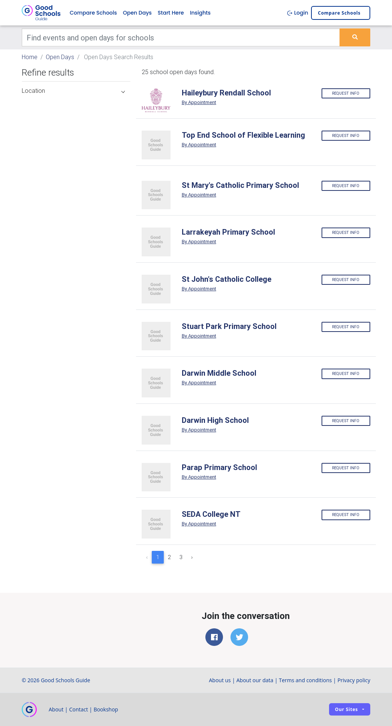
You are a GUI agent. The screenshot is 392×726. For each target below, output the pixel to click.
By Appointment (199, 102)
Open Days (137, 12)
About (56, 709)
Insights (200, 12)
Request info (345, 93)
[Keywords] (181, 37)
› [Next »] (192, 557)
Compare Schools (93, 12)
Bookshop (106, 709)
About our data (255, 680)
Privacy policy (353, 680)
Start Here (171, 12)
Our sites (346, 709)
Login (297, 12)
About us (219, 680)
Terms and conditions (305, 680)
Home (29, 57)
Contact (78, 709)
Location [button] (73, 90)
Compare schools (339, 13)
